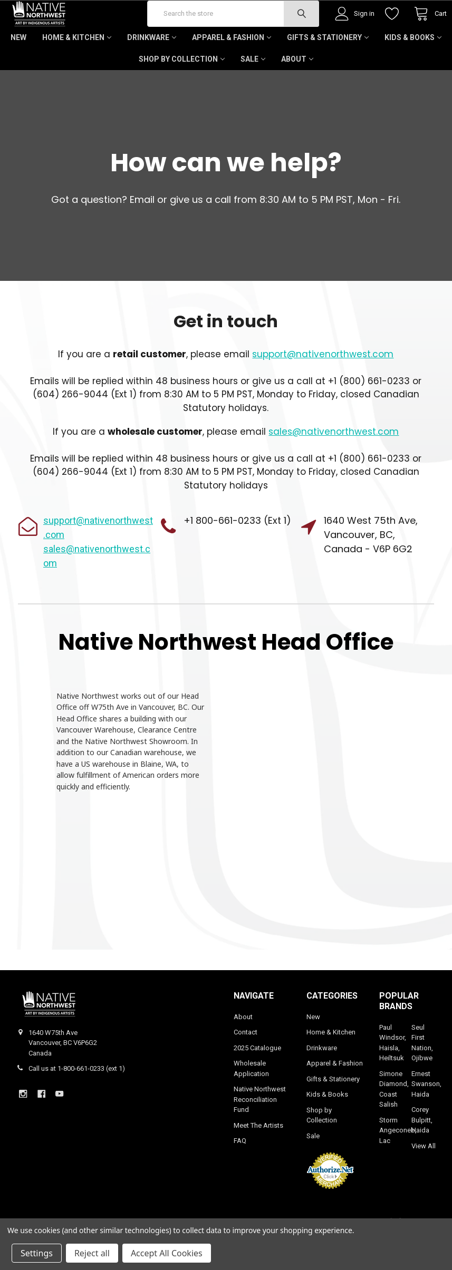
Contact (245, 1063)
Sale (253, 90)
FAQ (240, 1172)
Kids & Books (412, 68)
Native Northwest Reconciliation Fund (260, 1130)
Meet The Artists (258, 1156)
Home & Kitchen (76, 68)
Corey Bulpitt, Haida (421, 1151)
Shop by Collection (182, 90)
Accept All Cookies (167, 1253)
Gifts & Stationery (328, 68)
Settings (37, 1253)
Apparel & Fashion (231, 68)
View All (423, 1177)
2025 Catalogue (257, 1079)
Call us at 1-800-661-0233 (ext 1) (76, 1099)
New (18, 68)
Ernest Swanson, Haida (426, 1115)
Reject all (92, 1253)
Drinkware (151, 68)
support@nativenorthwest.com (322, 385)
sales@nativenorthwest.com (333, 462)
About (297, 90)
